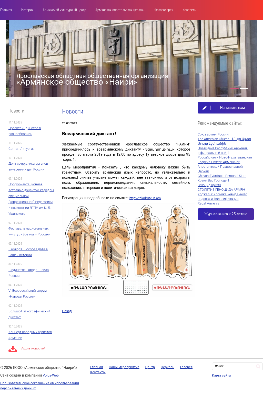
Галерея (186, 367)
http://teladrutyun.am (145, 198)
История (27, 10)
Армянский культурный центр (64, 10)
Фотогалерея (164, 10)
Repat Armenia (208, 203)
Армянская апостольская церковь (120, 10)
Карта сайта (221, 375)
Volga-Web (51, 375)
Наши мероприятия (124, 367)
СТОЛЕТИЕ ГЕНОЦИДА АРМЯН (221, 189)
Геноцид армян (209, 185)
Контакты (190, 10)
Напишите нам (232, 108)
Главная (6, 10)
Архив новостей (33, 348)
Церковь (167, 367)
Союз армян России (213, 134)
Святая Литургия (21, 149)
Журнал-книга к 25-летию (225, 214)
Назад (67, 311)
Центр (150, 367)
